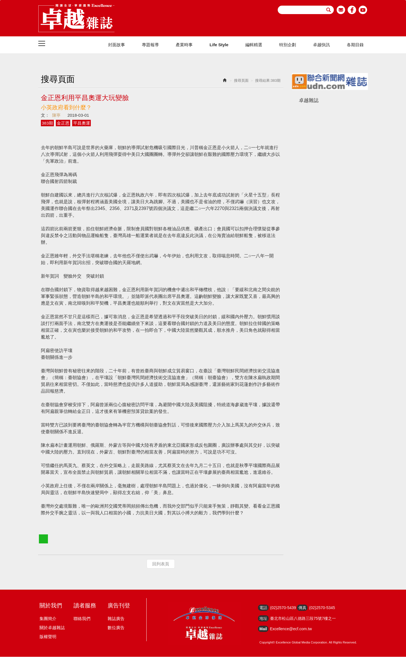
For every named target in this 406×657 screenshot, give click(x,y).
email (341, 10)
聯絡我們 (82, 618)
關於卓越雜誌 (52, 627)
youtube (363, 10)
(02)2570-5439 (283, 608)
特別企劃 (287, 45)
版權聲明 (47, 636)
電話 (263, 608)
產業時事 (184, 45)
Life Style (218, 45)
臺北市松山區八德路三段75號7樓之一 (303, 618)
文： (45, 115)
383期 (47, 123)
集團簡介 (47, 618)
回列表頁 (160, 564)
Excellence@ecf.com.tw (291, 629)
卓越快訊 (321, 45)
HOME (76, 18)
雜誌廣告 (115, 618)
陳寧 (56, 115)
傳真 (302, 608)
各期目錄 (355, 45)
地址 (263, 618)
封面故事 (116, 45)
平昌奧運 (81, 123)
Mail (263, 629)
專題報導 (150, 45)
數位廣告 (115, 627)
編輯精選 (253, 45)
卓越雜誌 (309, 100)
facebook (352, 10)
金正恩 (63, 123)
